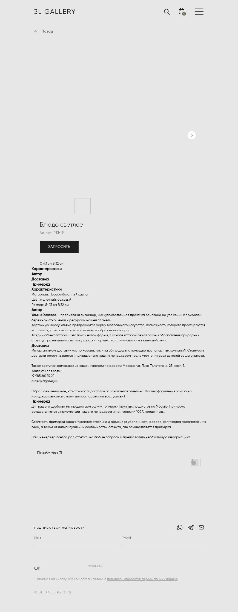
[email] (163, 538)
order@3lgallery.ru (44, 381)
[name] (75, 538)
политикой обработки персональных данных (142, 579)
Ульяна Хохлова (43, 315)
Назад (47, 31)
